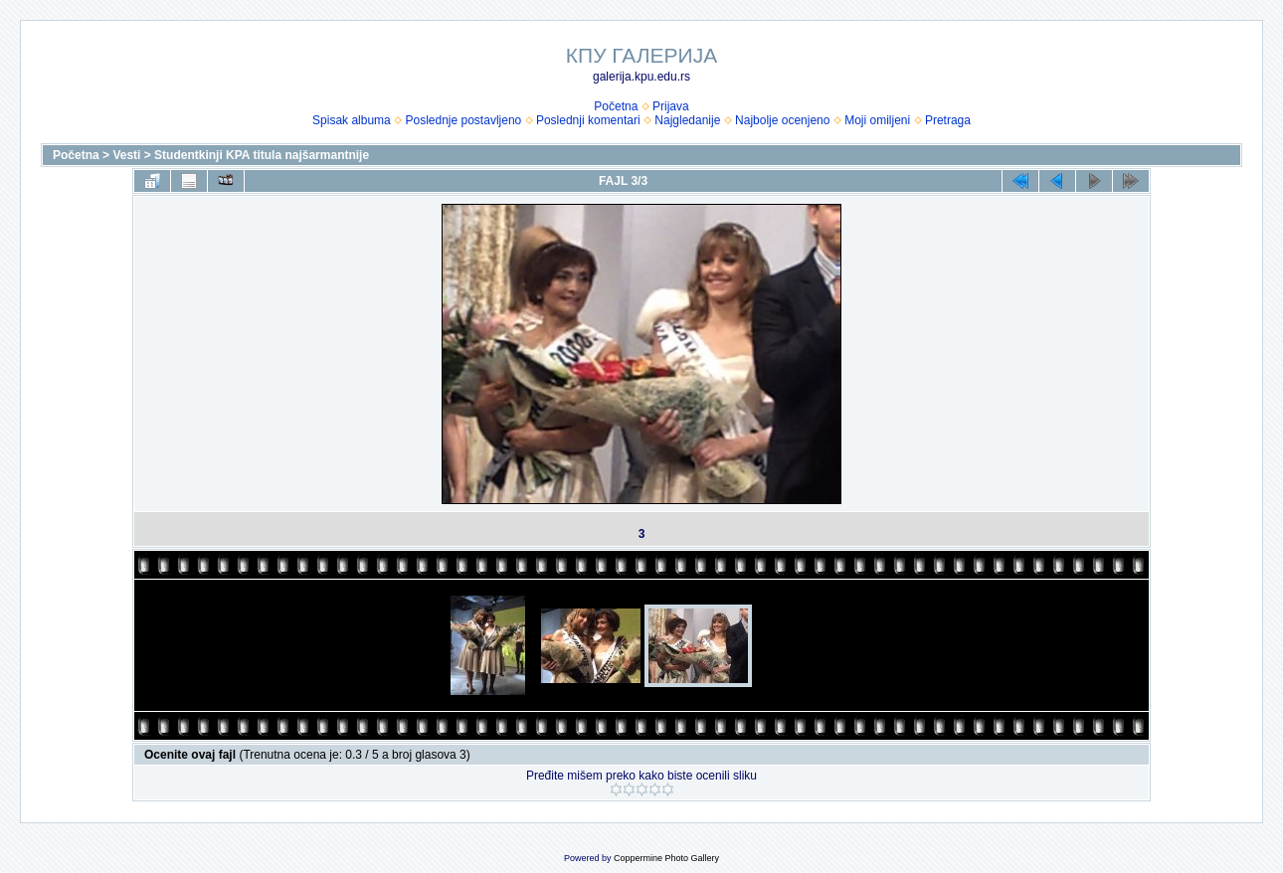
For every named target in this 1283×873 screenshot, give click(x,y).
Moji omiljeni (877, 120)
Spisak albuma (351, 120)
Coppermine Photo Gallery (666, 858)
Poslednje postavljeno (463, 120)
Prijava (670, 106)
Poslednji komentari (588, 120)
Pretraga (948, 120)
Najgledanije (687, 120)
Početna (616, 106)
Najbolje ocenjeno (782, 120)
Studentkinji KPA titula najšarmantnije (261, 155)
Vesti (126, 155)
